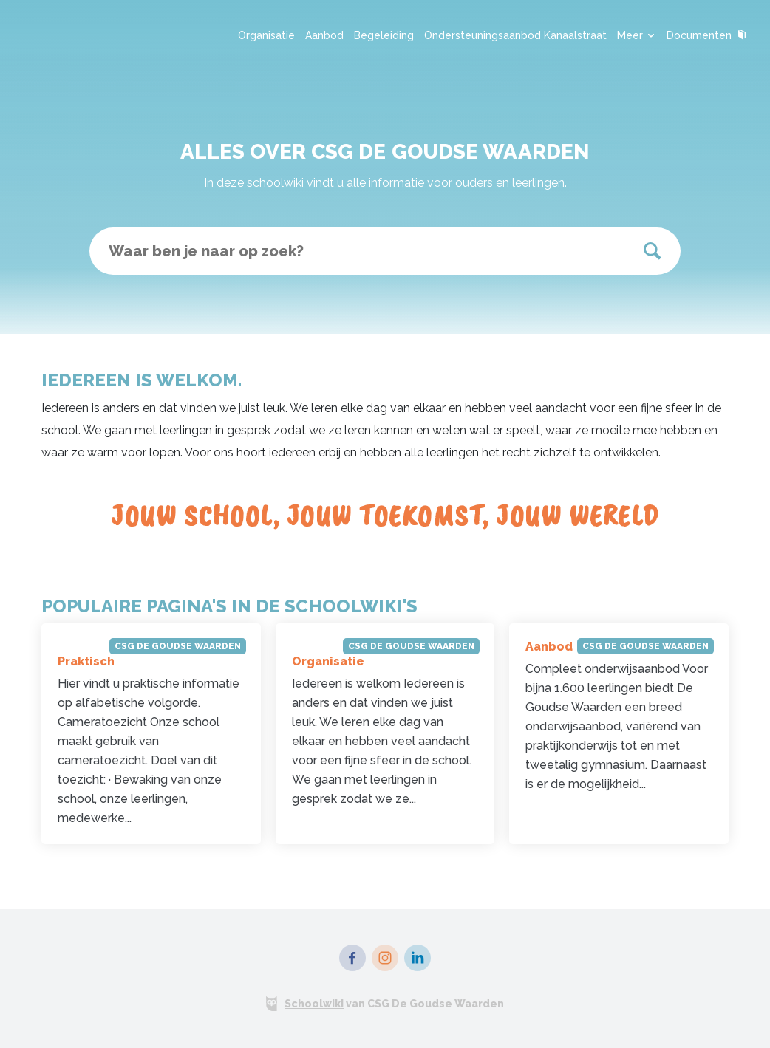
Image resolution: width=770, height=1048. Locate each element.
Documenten (707, 35)
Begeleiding (384, 35)
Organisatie (266, 35)
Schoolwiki (314, 1004)
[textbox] (385, 251)
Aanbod (324, 35)
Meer (636, 35)
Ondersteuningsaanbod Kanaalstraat (515, 35)
